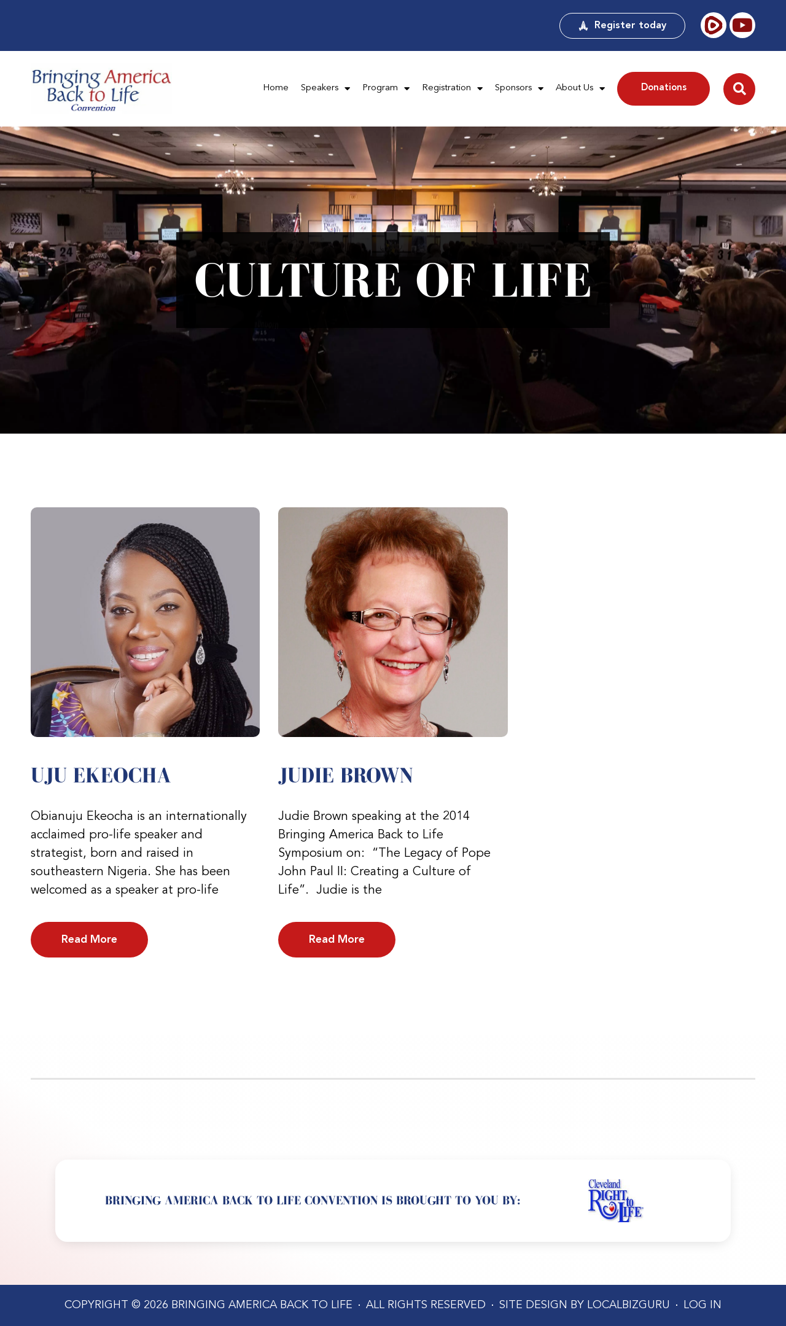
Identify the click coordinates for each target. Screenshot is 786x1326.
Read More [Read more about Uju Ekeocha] (89, 939)
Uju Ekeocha (101, 775)
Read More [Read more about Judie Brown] (337, 939)
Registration (452, 88)
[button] (739, 89)
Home (276, 88)
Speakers (325, 88)
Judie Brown (345, 775)
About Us (580, 88)
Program (386, 88)
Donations (664, 88)
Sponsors (519, 88)
